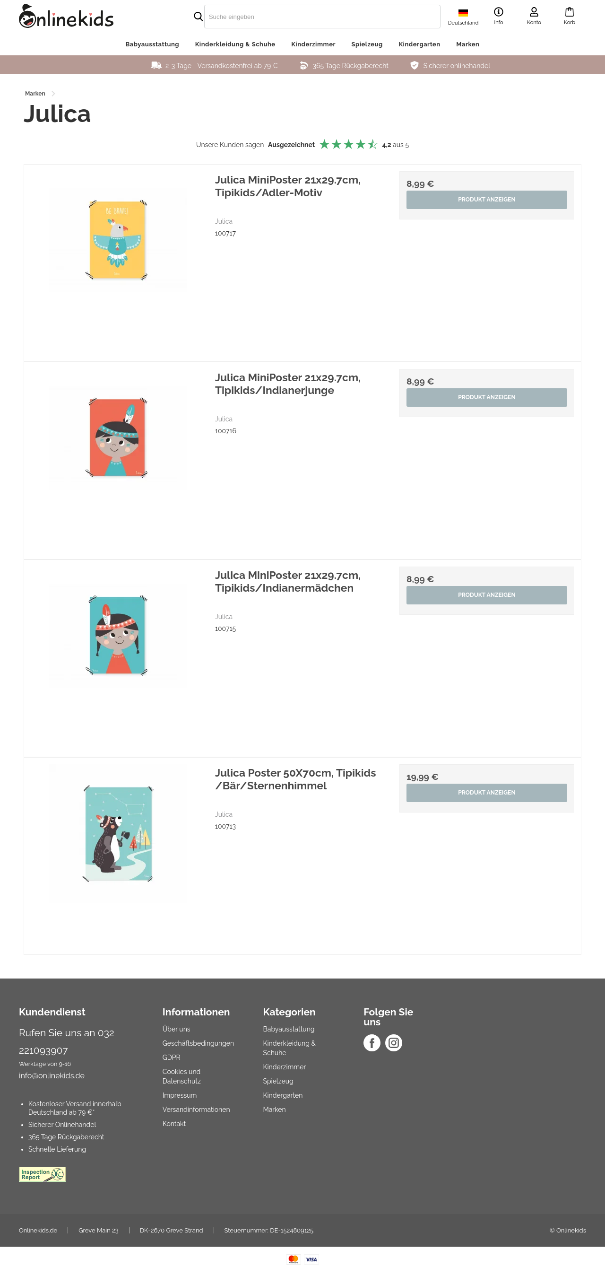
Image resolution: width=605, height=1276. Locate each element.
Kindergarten (419, 44)
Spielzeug (367, 44)
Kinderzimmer (313, 44)
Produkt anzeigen (486, 200)
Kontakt (174, 1123)
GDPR (172, 1057)
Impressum (180, 1095)
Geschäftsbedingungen (198, 1043)
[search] (302, 16)
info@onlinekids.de (52, 1075)
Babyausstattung (153, 44)
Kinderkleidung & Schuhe (235, 44)
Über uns (176, 1029)
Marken (467, 44)
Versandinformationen (196, 1109)
